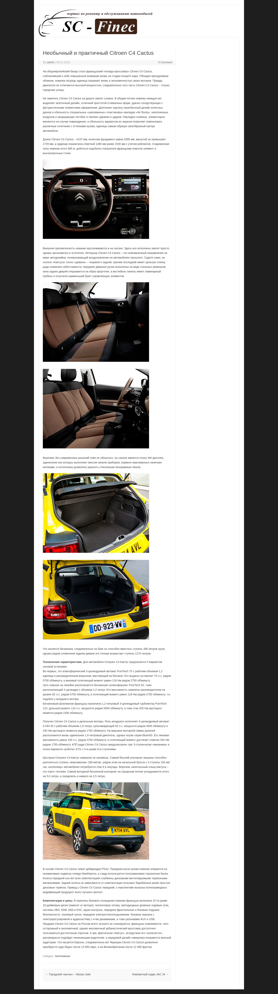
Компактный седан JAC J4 (150, 974)
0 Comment (165, 62)
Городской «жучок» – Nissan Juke (68, 974)
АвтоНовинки (62, 956)
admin (50, 62)
